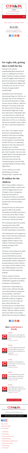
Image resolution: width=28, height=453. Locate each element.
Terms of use (5, 447)
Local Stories (16, 22)
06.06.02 (16, 340)
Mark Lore (18, 30)
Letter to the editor (6, 426)
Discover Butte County (8, 436)
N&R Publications (6, 438)
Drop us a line (4, 423)
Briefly (22, 22)
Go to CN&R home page (14, 11)
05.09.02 (16, 392)
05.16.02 (16, 380)
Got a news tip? (5, 428)
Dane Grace (11, 30)
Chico (5, 22)
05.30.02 (16, 354)
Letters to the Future (7, 443)
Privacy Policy (5, 445)
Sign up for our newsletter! (14, 400)
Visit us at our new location (14, 416)
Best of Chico (5, 434)
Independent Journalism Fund (9, 441)
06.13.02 (10, 22)
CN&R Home (5, 431)
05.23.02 (16, 367)
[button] (24, 17)
